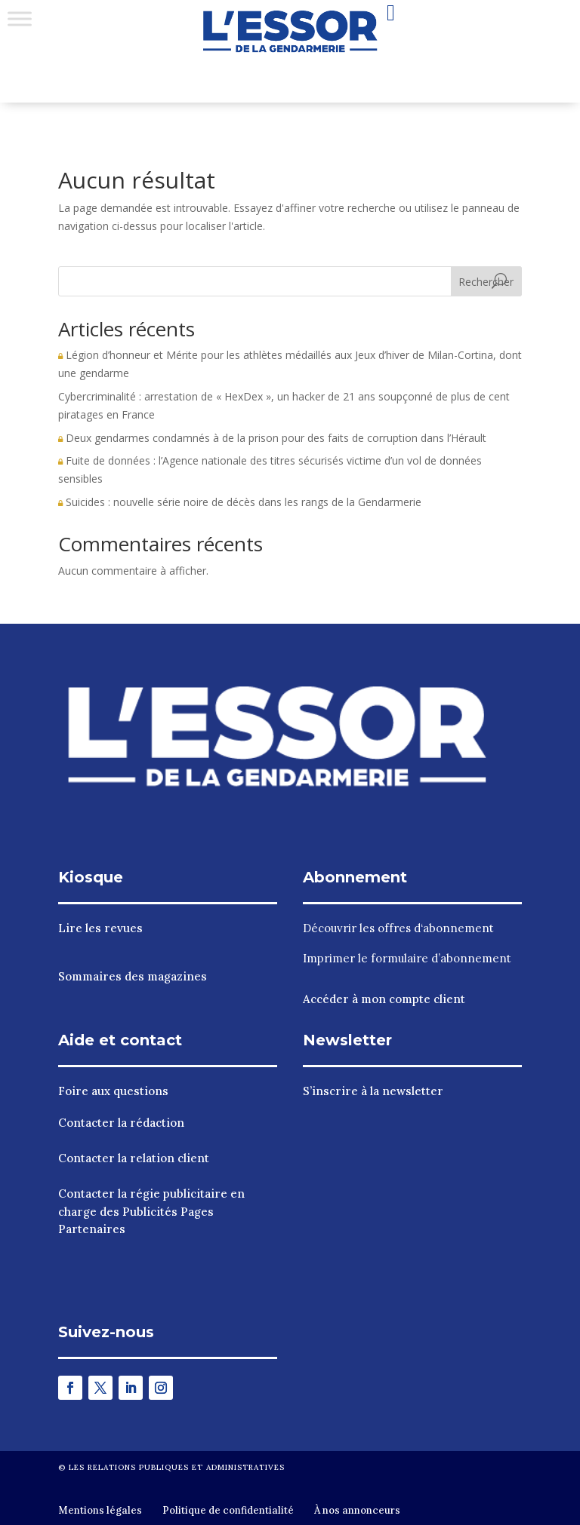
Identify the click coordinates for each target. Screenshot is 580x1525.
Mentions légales (100, 1510)
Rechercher (486, 282)
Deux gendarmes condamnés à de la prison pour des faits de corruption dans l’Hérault (272, 438)
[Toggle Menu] (20, 18)
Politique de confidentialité (228, 1510)
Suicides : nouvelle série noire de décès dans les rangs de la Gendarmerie (239, 502)
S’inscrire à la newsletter (373, 1091)
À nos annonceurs (357, 1510)
